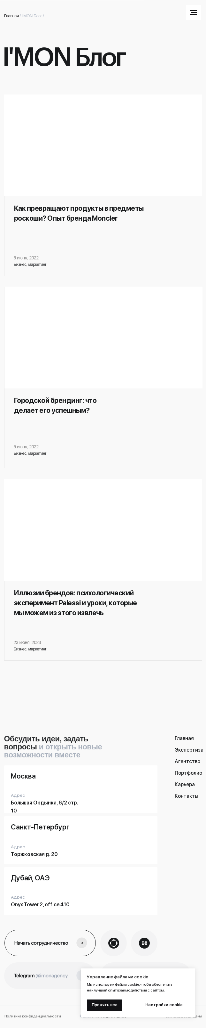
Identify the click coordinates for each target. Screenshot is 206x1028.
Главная (11, 15)
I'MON (28, 15)
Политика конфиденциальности (32, 1016)
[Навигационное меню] (193, 12)
